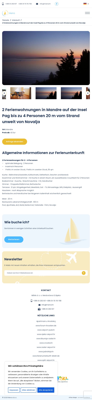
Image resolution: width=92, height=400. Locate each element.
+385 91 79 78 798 (25, 4)
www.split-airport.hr (46, 360)
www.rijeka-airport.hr (46, 334)
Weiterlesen (13, 239)
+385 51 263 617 (11, 4)
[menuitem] (86, 4)
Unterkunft (16, 20)
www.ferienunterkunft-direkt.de (46, 356)
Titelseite (5, 20)
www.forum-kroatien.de (46, 325)
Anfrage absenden (14, 141)
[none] (86, 4)
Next (88, 93)
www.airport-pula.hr (46, 330)
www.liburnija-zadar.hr (46, 338)
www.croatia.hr (46, 343)
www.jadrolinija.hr (46, 351)
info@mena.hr (45, 4)
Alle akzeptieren (46, 390)
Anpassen (13, 390)
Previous (4, 93)
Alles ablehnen (28, 390)
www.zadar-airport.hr (46, 347)
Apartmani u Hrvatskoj (46, 321)
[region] (31, 378)
